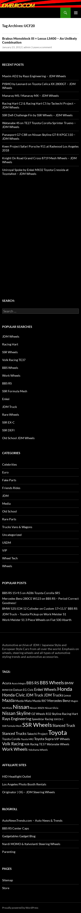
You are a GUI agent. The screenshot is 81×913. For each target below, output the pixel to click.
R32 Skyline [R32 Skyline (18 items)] (53, 714)
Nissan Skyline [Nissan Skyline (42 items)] (16, 713)
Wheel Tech (10, 558)
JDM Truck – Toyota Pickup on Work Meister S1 (34, 614)
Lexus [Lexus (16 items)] (67, 695)
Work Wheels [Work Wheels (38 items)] (15, 749)
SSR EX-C (8, 422)
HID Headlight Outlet (16, 776)
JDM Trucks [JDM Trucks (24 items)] (53, 695)
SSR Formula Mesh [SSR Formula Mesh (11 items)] (12, 725)
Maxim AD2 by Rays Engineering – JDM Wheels (34, 76)
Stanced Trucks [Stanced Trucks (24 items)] (14, 733)
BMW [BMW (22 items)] (69, 683)
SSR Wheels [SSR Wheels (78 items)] (37, 724)
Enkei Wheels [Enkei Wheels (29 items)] (45, 689)
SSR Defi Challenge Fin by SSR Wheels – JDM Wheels (37, 115)
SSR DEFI (8, 430)
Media (6, 503)
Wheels (7, 566)
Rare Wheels (10, 414)
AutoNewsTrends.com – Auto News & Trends (32, 820)
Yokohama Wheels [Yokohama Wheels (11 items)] (38, 749)
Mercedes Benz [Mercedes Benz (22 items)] (58, 700)
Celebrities (9, 464)
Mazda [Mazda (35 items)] (8, 700)
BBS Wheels (10, 367)
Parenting (8, 852)
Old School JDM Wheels (18, 438)
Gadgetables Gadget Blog (18, 836)
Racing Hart (10, 344)
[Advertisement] (40, 228)
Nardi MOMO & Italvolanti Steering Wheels (31, 844)
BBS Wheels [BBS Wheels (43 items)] (52, 682)
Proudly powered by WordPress (20, 907)
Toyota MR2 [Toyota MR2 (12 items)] (27, 739)
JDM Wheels (10, 336)
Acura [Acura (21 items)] (6, 683)
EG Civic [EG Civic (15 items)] (28, 689)
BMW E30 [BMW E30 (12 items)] (7, 689)
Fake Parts (9, 480)
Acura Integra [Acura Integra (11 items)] (19, 683)
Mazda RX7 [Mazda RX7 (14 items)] (39, 701)
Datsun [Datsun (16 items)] (17, 689)
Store (5, 888)
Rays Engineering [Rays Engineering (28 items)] (16, 718)
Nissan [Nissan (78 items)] (21, 706)
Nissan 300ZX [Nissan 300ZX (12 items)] (37, 707)
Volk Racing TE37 (13, 360)
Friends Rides (11, 488)
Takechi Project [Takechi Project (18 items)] (37, 734)
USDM (6, 542)
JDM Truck (9, 407)
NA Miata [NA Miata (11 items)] (7, 707)
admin (27, 47)
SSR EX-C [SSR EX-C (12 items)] (59, 719)
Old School (9, 511)
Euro (5, 472)
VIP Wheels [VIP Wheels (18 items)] (62, 739)
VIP (4, 550)
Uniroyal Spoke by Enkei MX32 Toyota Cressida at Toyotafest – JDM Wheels (35, 172)
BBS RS (7, 383)
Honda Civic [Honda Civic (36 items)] (13, 694)
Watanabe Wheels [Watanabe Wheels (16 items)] (58, 744)
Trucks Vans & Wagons (17, 527)
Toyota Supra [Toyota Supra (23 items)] (44, 739)
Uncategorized (12, 535)
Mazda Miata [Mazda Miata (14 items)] (23, 701)
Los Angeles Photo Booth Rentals (24, 784)
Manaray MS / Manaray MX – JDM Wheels (30, 95)
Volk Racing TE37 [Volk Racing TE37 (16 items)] (35, 744)
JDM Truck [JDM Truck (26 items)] (34, 695)
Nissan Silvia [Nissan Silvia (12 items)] (51, 707)
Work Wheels (11, 375)
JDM (5, 496)
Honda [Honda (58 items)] (64, 689)
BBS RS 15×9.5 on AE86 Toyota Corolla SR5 (31, 593)
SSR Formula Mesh (14, 391)
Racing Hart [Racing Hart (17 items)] (70, 714)
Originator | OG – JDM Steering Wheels (28, 792)
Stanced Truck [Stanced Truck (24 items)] (63, 725)
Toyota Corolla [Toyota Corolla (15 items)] (11, 739)
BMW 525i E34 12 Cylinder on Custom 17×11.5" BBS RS (39, 608)
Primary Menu (76, 13)
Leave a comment (42, 47)
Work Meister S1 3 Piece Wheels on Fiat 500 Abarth (36, 620)
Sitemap (7, 880)
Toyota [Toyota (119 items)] (57, 732)
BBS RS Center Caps (15, 828)
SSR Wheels (10, 352)
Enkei (6, 399)
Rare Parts (9, 519)
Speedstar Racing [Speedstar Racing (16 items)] (42, 719)
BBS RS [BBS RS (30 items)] (32, 682)
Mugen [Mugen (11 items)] (74, 701)
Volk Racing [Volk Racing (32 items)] (13, 743)
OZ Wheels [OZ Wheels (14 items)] (38, 714)
